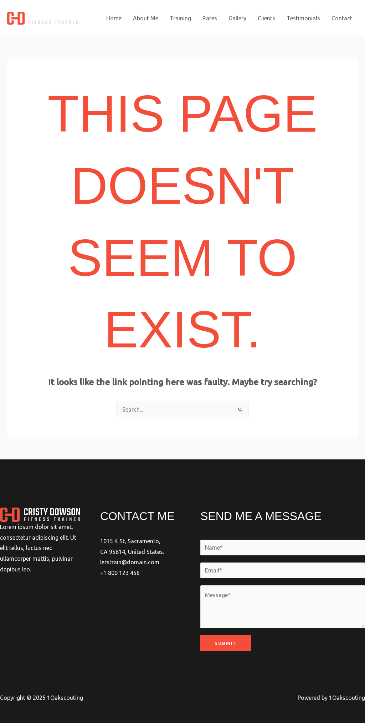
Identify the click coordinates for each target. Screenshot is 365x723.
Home (114, 18)
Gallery (237, 18)
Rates (209, 18)
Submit (226, 643)
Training (180, 18)
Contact (341, 18)
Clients (266, 18)
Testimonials (303, 18)
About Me (145, 18)
